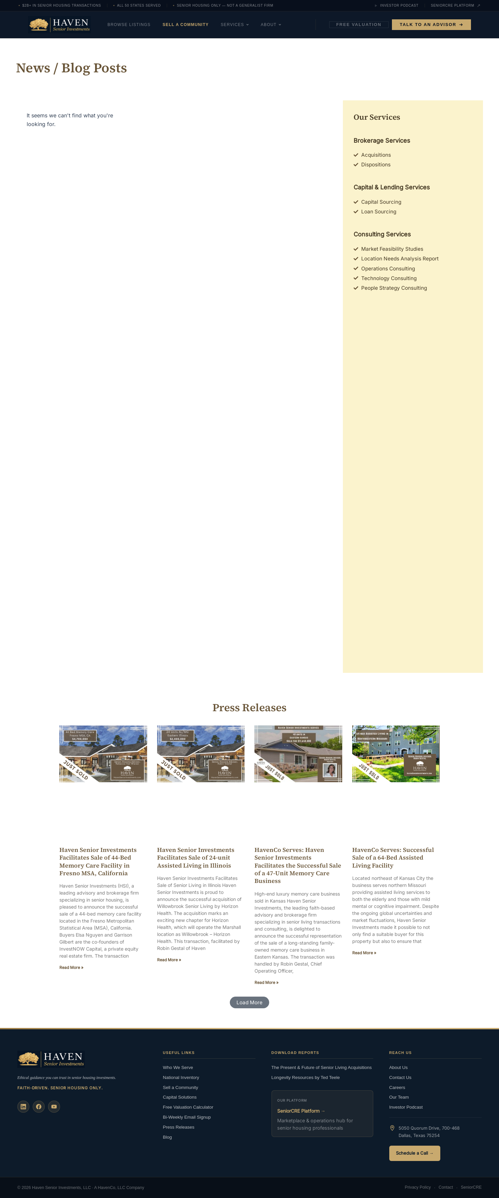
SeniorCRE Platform (455, 5)
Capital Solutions (179, 1096)
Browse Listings (139, 24)
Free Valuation (359, 24)
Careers (397, 1086)
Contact (446, 1187)
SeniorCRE (471, 1187)
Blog (167, 1136)
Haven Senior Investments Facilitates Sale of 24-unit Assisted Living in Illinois (195, 861)
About (282, 24)
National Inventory (181, 1076)
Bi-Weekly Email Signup (187, 1116)
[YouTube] (54, 1106)
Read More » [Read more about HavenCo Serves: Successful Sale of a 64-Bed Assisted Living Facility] (364, 956)
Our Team (399, 1096)
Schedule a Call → (415, 1153)
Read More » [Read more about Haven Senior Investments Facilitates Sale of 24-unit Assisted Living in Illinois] (169, 963)
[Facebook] (39, 1106)
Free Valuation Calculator (188, 1106)
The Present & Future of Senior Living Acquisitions (322, 1067)
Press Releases (178, 1126)
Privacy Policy (418, 1187)
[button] (249, 1007)
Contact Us (400, 1076)
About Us (398, 1067)
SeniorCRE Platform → (301, 1110)
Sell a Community (196, 24)
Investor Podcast (396, 5)
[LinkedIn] (23, 1106)
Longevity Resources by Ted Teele (306, 1076)
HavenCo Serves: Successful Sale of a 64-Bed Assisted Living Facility (393, 861)
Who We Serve (178, 1067)
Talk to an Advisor (431, 24)
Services (245, 24)
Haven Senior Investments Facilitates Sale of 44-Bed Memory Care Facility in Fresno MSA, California (98, 865)
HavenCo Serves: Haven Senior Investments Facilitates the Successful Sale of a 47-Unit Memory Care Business (298, 869)
